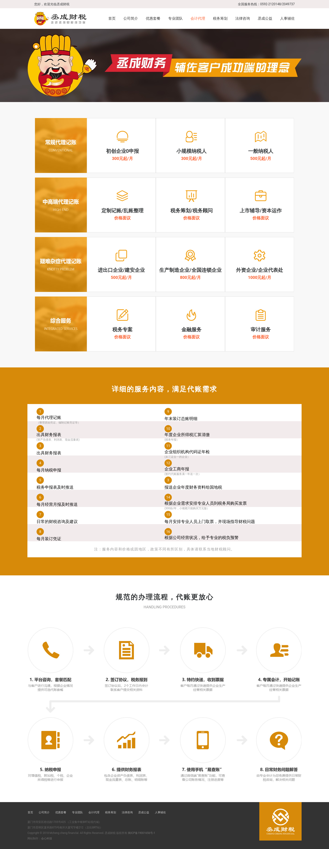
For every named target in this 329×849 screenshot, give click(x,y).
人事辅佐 (287, 18)
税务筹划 (220, 18)
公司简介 (130, 18)
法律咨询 (242, 18)
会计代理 (198, 18)
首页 (112, 18)
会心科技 (46, 838)
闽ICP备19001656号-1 (141, 833)
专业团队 (175, 18)
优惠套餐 (153, 18)
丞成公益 (265, 18)
